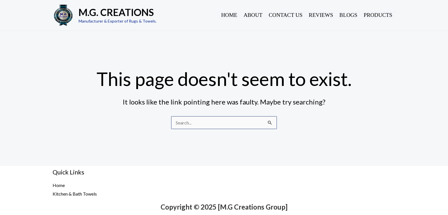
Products (378, 15)
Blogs (348, 15)
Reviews (321, 15)
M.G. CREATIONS (116, 12)
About (252, 15)
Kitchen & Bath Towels (75, 193)
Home (229, 15)
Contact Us (286, 15)
